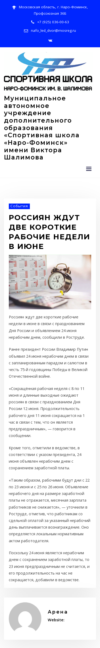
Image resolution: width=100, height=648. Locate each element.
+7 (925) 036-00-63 (53, 20)
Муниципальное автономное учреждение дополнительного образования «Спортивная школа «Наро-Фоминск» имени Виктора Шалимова (48, 114)
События (18, 182)
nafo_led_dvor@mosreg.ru (53, 28)
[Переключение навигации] (89, 145)
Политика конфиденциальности (27, 639)
